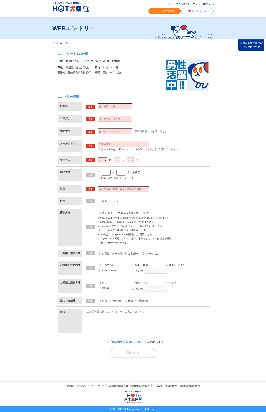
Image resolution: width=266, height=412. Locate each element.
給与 (103, 300)
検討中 (197, 11)
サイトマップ (98, 386)
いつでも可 (107, 265)
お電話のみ (132, 253)
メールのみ (150, 253)
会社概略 (70, 386)
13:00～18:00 (108, 270)
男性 (104, 201)
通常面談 (105, 212)
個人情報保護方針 (115, 386)
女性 (115, 201)
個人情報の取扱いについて (138, 386)
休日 (129, 300)
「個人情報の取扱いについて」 (128, 341)
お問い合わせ (83, 386)
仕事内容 (115, 300)
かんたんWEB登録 (164, 11)
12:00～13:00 (174, 265)
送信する (133, 352)
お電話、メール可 (110, 253)
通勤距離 (142, 300)
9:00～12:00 (140, 265)
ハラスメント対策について (165, 386)
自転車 (104, 288)
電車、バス (140, 282)
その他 (137, 270)
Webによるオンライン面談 (132, 212)
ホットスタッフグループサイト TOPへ (189, 4)
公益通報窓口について (190, 386)
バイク (170, 282)
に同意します (136, 341)
